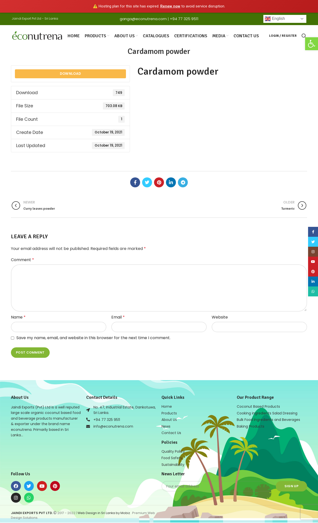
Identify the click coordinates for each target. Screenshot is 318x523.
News (165, 425)
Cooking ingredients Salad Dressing (267, 412)
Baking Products (250, 425)
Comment (22, 259)
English (275, 19)
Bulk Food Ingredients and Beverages (268, 418)
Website (220, 316)
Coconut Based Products (258, 405)
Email (118, 316)
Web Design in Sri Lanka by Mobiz (104, 511)
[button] (311, 43)
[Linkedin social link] (171, 182)
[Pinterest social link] (159, 182)
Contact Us (171, 431)
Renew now (170, 6)
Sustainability (172, 462)
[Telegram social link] (183, 182)
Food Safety (171, 456)
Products (169, 412)
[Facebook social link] (135, 182)
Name (18, 316)
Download (70, 73)
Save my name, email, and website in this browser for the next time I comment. (93, 337)
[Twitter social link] (147, 182)
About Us (169, 418)
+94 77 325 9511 (184, 18)
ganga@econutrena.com (143, 18)
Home (166, 405)
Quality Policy (173, 449)
